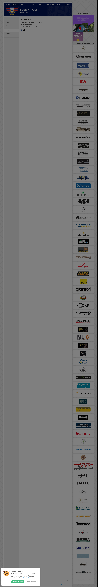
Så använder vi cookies (29, 578)
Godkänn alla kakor (18, 581)
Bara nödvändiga (31, 581)
